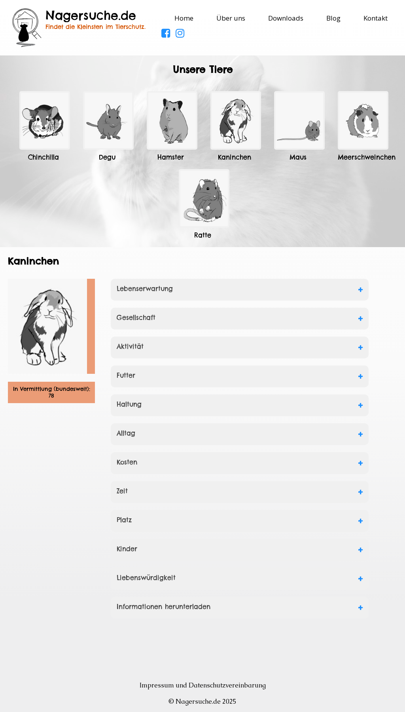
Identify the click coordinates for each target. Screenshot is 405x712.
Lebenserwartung (145, 289)
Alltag (126, 433)
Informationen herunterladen (163, 607)
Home (183, 18)
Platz (124, 520)
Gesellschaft (136, 318)
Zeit (122, 491)
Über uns (230, 18)
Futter (126, 375)
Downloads (285, 18)
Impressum (157, 685)
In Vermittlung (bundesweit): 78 (51, 392)
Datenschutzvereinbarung (227, 685)
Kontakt (375, 18)
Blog (333, 18)
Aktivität (130, 346)
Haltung (129, 404)
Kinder (127, 549)
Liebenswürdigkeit (146, 578)
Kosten (127, 462)
